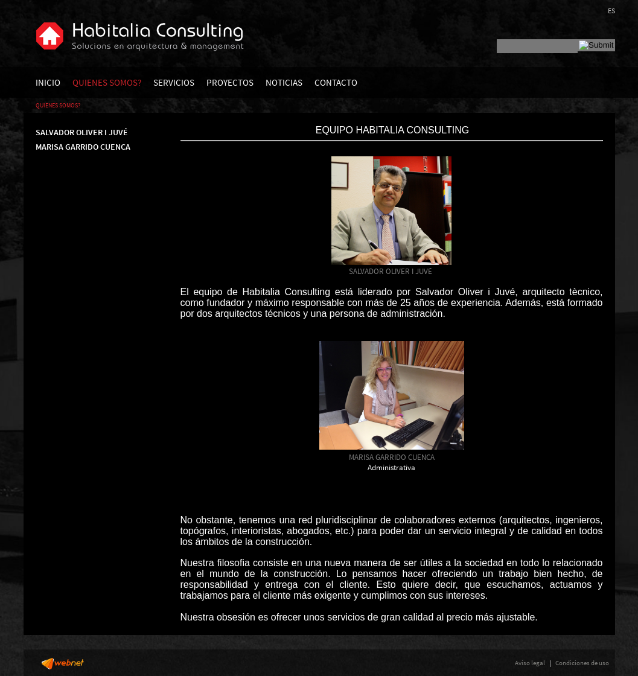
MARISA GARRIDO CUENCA (83, 146)
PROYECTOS (230, 82)
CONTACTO (335, 82)
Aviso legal (530, 662)
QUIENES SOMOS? (106, 82)
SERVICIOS (173, 82)
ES (611, 10)
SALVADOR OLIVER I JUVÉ (82, 132)
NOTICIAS (284, 82)
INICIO (48, 82)
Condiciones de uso (582, 662)
